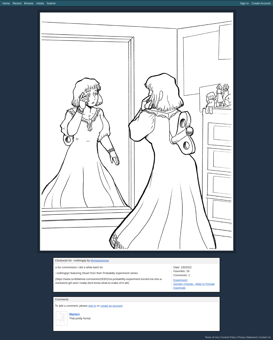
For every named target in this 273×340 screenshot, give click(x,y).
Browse (28, 3)
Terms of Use (212, 337)
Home (6, 3)
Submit (51, 3)
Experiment (180, 280)
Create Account (260, 3)
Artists (40, 3)
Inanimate (179, 287)
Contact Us (265, 337)
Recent (17, 3)
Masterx (74, 314)
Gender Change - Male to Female (194, 284)
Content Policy (228, 337)
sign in (92, 305)
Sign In (244, 3)
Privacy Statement (247, 337)
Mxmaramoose (100, 260)
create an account (111, 305)
